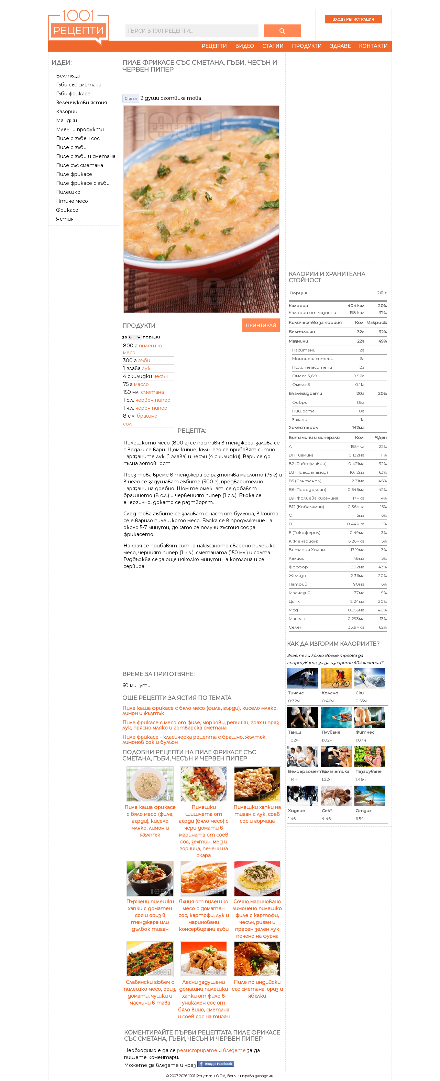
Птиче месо (72, 201)
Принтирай (261, 325)
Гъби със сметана (78, 85)
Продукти (307, 46)
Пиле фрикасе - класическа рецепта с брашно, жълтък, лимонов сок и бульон (194, 739)
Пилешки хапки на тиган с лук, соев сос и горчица (257, 810)
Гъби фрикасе (73, 94)
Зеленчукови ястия (81, 102)
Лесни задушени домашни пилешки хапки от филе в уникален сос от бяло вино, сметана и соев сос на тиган (204, 996)
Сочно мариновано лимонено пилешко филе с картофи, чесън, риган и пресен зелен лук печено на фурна (257, 915)
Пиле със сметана (79, 165)
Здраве (340, 46)
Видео (244, 46)
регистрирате (197, 1050)
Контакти (373, 46)
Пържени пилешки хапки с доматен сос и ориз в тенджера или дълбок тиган (150, 912)
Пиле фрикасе (74, 174)
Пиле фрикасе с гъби (83, 183)
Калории (66, 111)
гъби (144, 360)
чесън (160, 376)
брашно (147, 416)
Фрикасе (67, 210)
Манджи (66, 120)
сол (127, 424)
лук (146, 368)
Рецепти (214, 46)
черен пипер (151, 408)
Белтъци (68, 76)
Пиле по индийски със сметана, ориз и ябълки (257, 985)
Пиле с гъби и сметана (86, 156)
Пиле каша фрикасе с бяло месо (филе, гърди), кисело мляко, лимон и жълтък (199, 710)
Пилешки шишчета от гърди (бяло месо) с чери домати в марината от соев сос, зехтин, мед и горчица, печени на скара (203, 828)
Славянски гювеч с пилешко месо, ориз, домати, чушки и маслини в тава (150, 989)
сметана (152, 392)
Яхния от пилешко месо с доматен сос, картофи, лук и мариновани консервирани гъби (203, 912)
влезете (234, 1050)
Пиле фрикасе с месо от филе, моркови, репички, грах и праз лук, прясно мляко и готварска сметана (200, 725)
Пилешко (68, 192)
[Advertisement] (85, 331)
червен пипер (152, 400)
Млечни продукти (80, 129)
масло (141, 384)
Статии (273, 46)
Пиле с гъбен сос (78, 138)
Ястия (65, 219)
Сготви (131, 98)
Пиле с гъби (71, 147)
